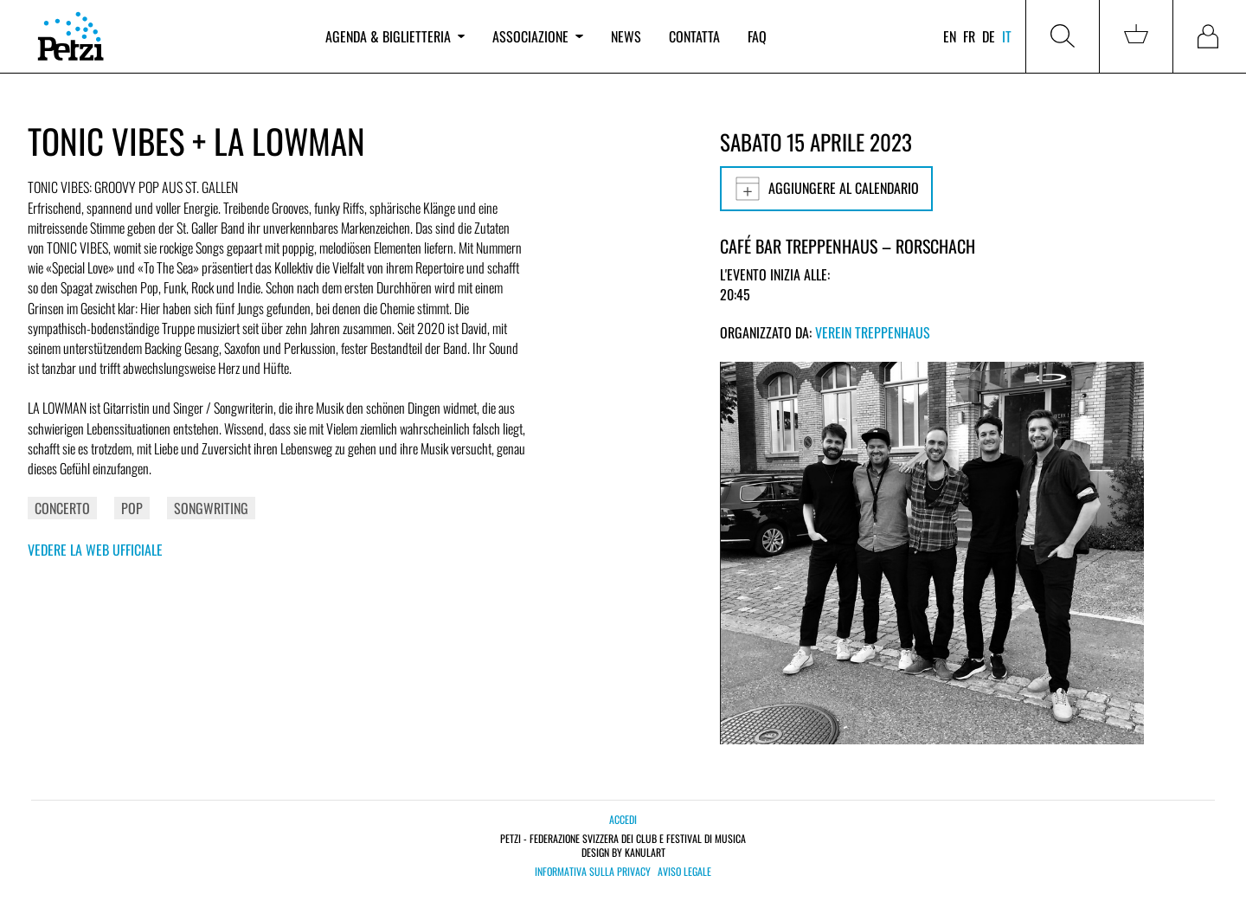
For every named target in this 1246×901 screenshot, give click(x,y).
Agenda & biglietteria (395, 36)
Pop (132, 508)
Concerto (62, 508)
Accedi (623, 819)
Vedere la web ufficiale (95, 549)
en (949, 36)
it (1007, 36)
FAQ (757, 36)
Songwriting (211, 508)
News (626, 36)
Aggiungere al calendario (826, 189)
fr (969, 36)
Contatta (694, 36)
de (988, 36)
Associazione (537, 36)
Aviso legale (684, 871)
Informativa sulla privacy (593, 871)
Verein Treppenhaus (872, 332)
